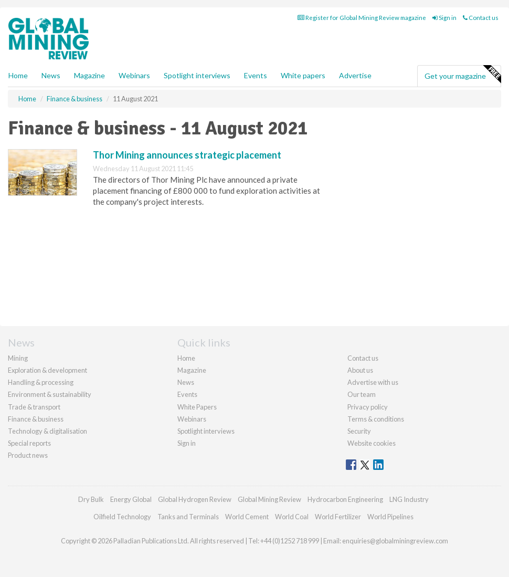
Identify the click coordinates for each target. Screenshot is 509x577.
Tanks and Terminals (188, 516)
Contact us (481, 17)
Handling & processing (40, 382)
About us (360, 370)
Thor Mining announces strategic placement (187, 155)
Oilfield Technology (122, 516)
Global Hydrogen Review (194, 499)
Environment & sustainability (49, 394)
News (185, 382)
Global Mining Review (269, 499)
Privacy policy (367, 407)
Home (18, 75)
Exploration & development (47, 370)
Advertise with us (372, 382)
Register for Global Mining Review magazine (362, 17)
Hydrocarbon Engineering (345, 499)
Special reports (29, 443)
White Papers (197, 407)
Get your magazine (463, 74)
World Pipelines (390, 516)
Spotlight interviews (197, 75)
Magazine (89, 75)
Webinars (134, 75)
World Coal (292, 516)
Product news (28, 455)
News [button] (50, 75)
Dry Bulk (91, 499)
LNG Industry (409, 499)
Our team (361, 394)
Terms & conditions (375, 419)
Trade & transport (34, 407)
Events (255, 75)
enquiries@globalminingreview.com (395, 541)
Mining (18, 358)
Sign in (444, 17)
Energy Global (131, 499)
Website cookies (371, 443)
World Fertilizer (338, 516)
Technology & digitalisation (47, 431)
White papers (303, 75)
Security (359, 431)
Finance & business (35, 419)
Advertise (355, 75)
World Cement (247, 516)
